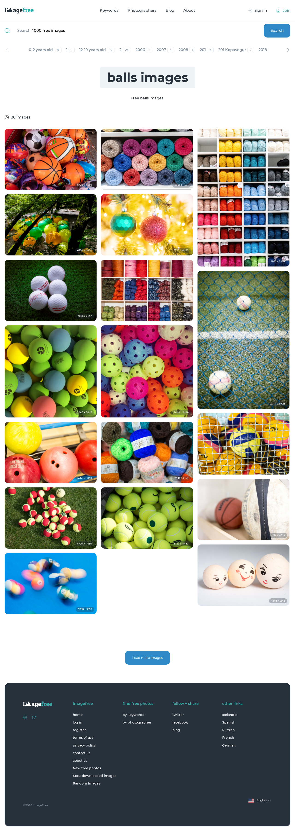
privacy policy (84, 745)
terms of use (83, 737)
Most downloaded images (94, 776)
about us (80, 761)
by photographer (137, 722)
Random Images (86, 783)
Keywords (109, 10)
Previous (7, 50)
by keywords (133, 715)
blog (176, 730)
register (79, 730)
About (189, 10)
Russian (228, 730)
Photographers (142, 10)
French (228, 737)
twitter (178, 715)
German (229, 745)
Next (287, 50)
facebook (180, 722)
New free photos (87, 768)
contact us (81, 753)
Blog (170, 10)
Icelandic (229, 715)
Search (277, 30)
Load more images (147, 658)
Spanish (229, 722)
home (78, 715)
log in (77, 722)
